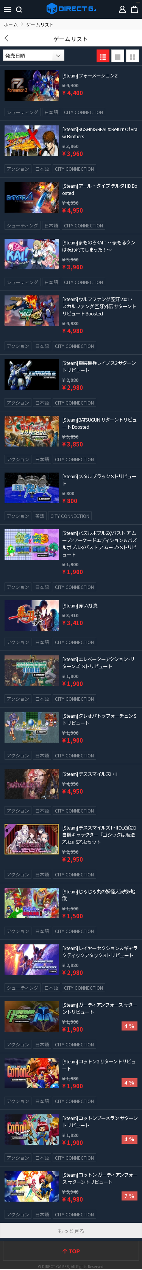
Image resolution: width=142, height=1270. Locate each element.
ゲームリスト (70, 39)
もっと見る (71, 1230)
